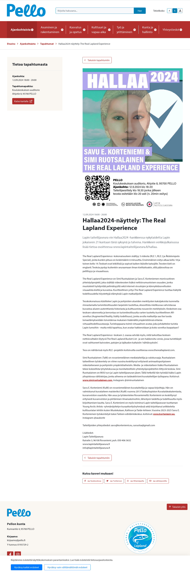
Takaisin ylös (177, 506)
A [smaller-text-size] (169, 10)
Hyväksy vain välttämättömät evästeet (67, 567)
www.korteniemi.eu (164, 414)
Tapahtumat (47, 43)
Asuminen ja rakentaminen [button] (51, 29)
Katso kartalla (23, 101)
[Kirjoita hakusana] (95, 11)
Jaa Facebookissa (92, 481)
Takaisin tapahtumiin (97, 60)
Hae (140, 10)
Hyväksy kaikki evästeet (26, 567)
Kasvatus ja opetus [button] (77, 29)
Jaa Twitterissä (114, 481)
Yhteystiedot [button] (172, 29)
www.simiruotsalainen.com (97, 380)
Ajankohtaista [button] (22, 29)
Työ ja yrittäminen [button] (126, 29)
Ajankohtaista (27, 43)
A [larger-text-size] (180, 10)
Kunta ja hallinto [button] (148, 29)
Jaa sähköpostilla (158, 481)
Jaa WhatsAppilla (135, 481)
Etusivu (11, 43)
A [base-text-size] (175, 10)
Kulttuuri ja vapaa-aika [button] (100, 29)
